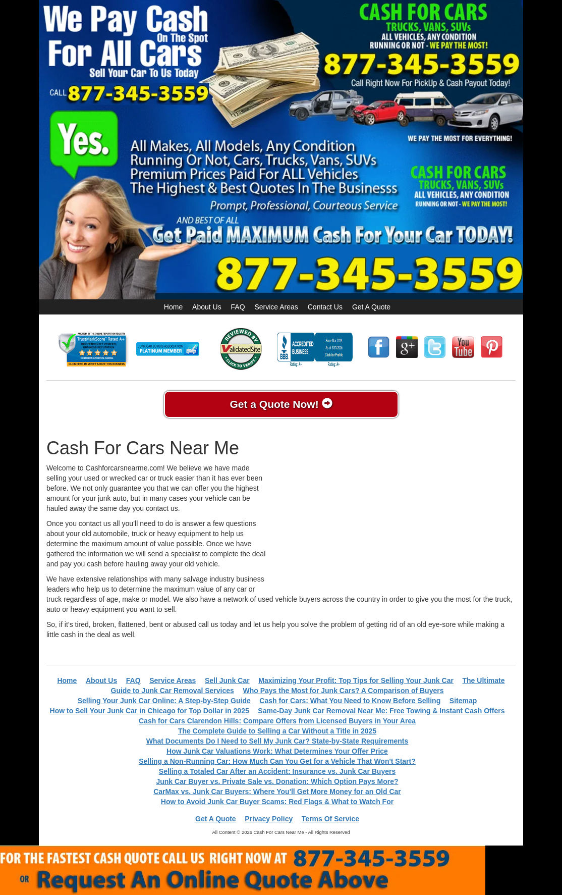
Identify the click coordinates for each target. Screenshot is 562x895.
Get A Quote (371, 307)
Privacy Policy (269, 819)
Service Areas (276, 307)
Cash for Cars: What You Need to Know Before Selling (349, 701)
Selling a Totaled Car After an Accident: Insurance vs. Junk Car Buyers (277, 771)
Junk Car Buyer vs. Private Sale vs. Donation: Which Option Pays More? (277, 781)
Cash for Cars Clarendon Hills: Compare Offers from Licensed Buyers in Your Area (277, 721)
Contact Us (325, 307)
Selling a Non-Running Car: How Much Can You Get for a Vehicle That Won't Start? (277, 761)
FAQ (238, 307)
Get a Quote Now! (281, 404)
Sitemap (463, 701)
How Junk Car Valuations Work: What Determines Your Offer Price (277, 751)
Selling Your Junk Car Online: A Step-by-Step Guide (164, 701)
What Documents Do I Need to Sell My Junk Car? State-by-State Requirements (277, 741)
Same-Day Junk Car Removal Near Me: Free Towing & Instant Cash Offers (381, 711)
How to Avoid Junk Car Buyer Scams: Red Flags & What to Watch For (277, 802)
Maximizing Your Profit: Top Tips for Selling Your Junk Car (356, 680)
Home (173, 307)
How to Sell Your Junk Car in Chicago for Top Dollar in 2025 (149, 711)
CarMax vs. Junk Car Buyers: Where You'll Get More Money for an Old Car (277, 791)
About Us (206, 307)
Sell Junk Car (227, 680)
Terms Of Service (330, 819)
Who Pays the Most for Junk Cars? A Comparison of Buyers (343, 691)
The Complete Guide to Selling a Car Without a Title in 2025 (277, 731)
